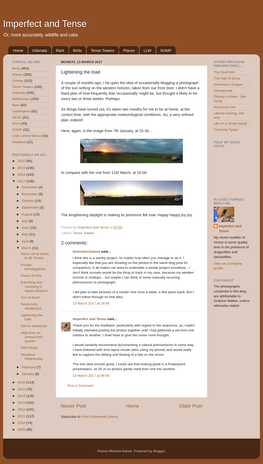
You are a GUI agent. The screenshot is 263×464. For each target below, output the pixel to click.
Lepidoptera (21, 111)
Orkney (17, 81)
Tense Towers (102, 50)
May (25, 234)
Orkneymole (223, 91)
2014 (21, 396)
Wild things (29, 348)
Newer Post (73, 406)
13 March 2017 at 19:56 (91, 303)
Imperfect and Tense (45, 23)
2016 (21, 382)
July (25, 221)
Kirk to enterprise (34, 326)
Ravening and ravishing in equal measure (34, 286)
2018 (21, 174)
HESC (17, 117)
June (26, 228)
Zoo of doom (30, 297)
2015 (21, 389)
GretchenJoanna (86, 251)
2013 (21, 402)
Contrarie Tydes (226, 130)
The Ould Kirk (224, 72)
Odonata (39, 50)
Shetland (19, 142)
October (28, 201)
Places (129, 50)
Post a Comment (80, 386)
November (30, 194)
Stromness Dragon (228, 84)
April (26, 241)
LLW (147, 50)
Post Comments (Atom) (100, 417)
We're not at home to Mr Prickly (35, 256)
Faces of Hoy (31, 276)
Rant (60, 50)
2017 (21, 181)
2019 (21, 168)
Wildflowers (21, 99)
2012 (21, 409)
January (28, 374)
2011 (21, 416)
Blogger (159, 451)
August (27, 214)
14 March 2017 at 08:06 (91, 376)
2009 (21, 429)
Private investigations (33, 267)
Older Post (190, 406)
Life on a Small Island (230, 123)
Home (18, 50)
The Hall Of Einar (227, 78)
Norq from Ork (225, 107)
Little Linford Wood (26, 136)
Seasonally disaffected (31, 306)
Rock (16, 123)
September (31, 207)
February (29, 367)
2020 (21, 161)
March (27, 248)
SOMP (166, 50)
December (30, 187)
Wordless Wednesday (32, 357)
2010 (21, 423)
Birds (77, 50)
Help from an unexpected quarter (32, 337)
